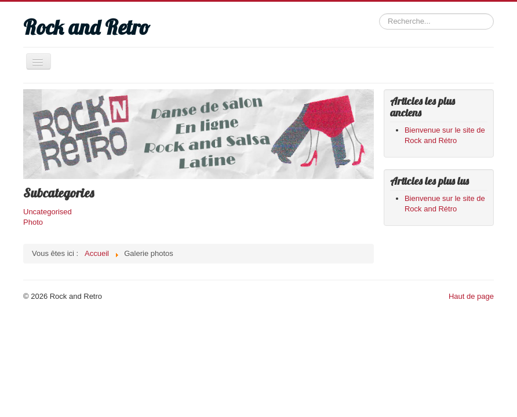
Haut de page (471, 296)
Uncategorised (47, 211)
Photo (33, 222)
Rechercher (379, 13)
